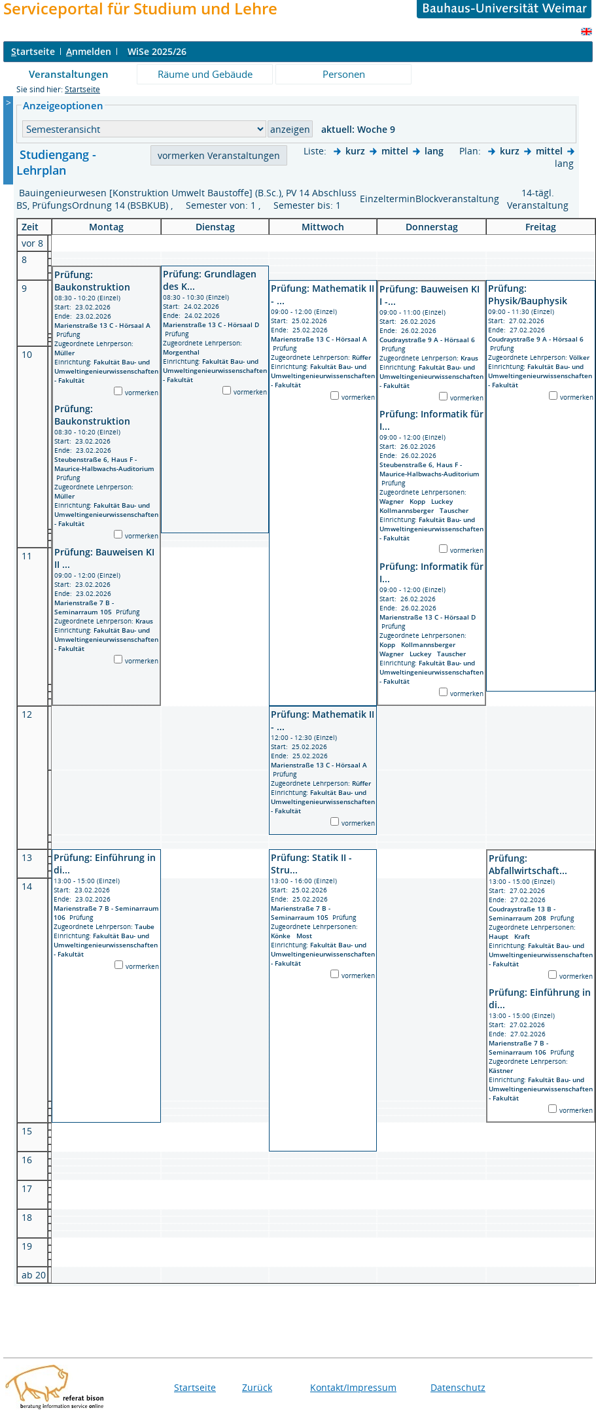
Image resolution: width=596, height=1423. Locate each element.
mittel (394, 151)
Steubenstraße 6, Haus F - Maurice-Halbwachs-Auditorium (104, 464)
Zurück (257, 1387)
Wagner (394, 501)
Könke (283, 935)
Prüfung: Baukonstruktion (92, 280)
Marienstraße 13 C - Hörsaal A (102, 325)
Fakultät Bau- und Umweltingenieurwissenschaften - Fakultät (106, 371)
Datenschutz (457, 1387)
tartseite (33, 51)
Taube (146, 926)
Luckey (444, 501)
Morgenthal (183, 352)
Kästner (503, 1070)
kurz (355, 151)
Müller (66, 352)
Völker (581, 357)
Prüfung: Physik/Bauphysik (527, 294)
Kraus (146, 620)
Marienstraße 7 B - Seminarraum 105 (84, 607)
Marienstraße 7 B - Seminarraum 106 (518, 1047)
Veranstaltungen (69, 73)
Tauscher (456, 510)
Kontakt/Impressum (353, 1387)
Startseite (82, 89)
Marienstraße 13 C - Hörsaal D (211, 324)
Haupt (501, 936)
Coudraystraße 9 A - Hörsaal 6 (427, 339)
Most (306, 935)
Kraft (524, 936)
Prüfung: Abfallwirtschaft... (528, 864)
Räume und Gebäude (205, 73)
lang (434, 151)
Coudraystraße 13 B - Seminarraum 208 (522, 913)
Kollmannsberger (409, 510)
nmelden (88, 51)
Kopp (420, 501)
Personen (344, 73)
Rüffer (363, 357)
